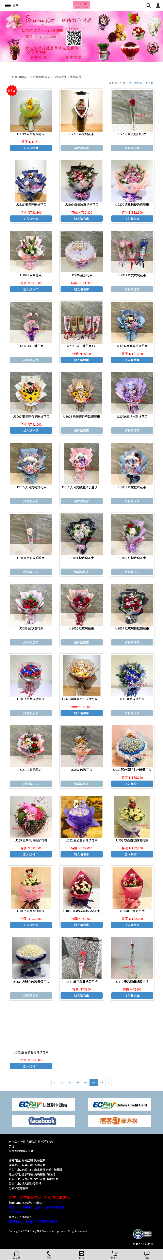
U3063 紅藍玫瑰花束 (31, 699)
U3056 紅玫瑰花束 (81, 628)
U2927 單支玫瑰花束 (132, 275)
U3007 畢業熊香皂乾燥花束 (31, 416)
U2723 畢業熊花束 (81, 134)
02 (69, 1082)
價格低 (149, 83)
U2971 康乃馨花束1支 (81, 346)
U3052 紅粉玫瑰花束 (132, 558)
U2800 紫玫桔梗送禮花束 (132, 204)
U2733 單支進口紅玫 (132, 134)
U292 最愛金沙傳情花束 (81, 840)
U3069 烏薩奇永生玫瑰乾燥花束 (82, 699)
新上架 (127, 83)
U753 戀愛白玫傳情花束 (132, 840)
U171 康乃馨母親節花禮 (81, 981)
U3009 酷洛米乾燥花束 (132, 416)
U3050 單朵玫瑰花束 (31, 558)
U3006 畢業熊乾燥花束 (132, 346)
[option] (81, 36)
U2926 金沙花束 (81, 275)
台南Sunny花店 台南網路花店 (31, 77)
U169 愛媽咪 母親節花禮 (31, 840)
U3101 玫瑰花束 (31, 769)
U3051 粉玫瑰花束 (81, 558)
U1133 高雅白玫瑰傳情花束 (31, 981)
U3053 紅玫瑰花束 (31, 628)
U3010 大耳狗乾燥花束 (31, 487)
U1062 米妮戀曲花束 (31, 911)
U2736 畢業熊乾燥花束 (31, 204)
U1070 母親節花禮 (132, 911)
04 (85, 1082)
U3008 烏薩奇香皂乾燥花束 (81, 416)
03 (77, 1082)
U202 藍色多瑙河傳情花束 (31, 1052)
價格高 (138, 83)
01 (62, 1082)
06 (101, 1082)
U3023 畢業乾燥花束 (132, 487)
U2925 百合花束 (31, 275)
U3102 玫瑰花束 (81, 769)
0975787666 (23, 1217)
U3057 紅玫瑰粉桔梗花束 (132, 628)
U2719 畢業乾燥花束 (31, 134)
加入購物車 (30, 148)
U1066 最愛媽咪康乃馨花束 (81, 911)
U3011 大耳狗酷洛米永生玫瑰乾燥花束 (87, 487)
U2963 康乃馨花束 (31, 346)
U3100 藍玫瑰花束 (132, 699)
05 (93, 1082)
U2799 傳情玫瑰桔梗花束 (81, 204)
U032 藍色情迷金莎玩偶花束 (132, 769)
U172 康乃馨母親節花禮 (132, 981)
